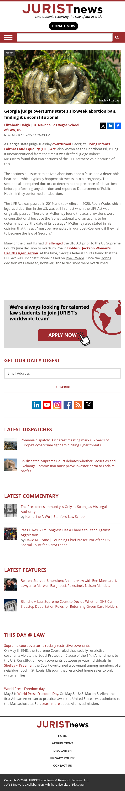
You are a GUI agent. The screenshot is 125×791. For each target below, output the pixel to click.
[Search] (65, 37)
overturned (61, 144)
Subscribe (62, 387)
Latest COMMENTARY (31, 495)
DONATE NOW (63, 26)
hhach (101, 100)
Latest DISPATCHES (28, 429)
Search (116, 37)
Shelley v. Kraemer (18, 665)
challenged (54, 243)
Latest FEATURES (25, 569)
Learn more (51, 703)
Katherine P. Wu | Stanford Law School (55, 516)
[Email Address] (62, 373)
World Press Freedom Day (37, 693)
